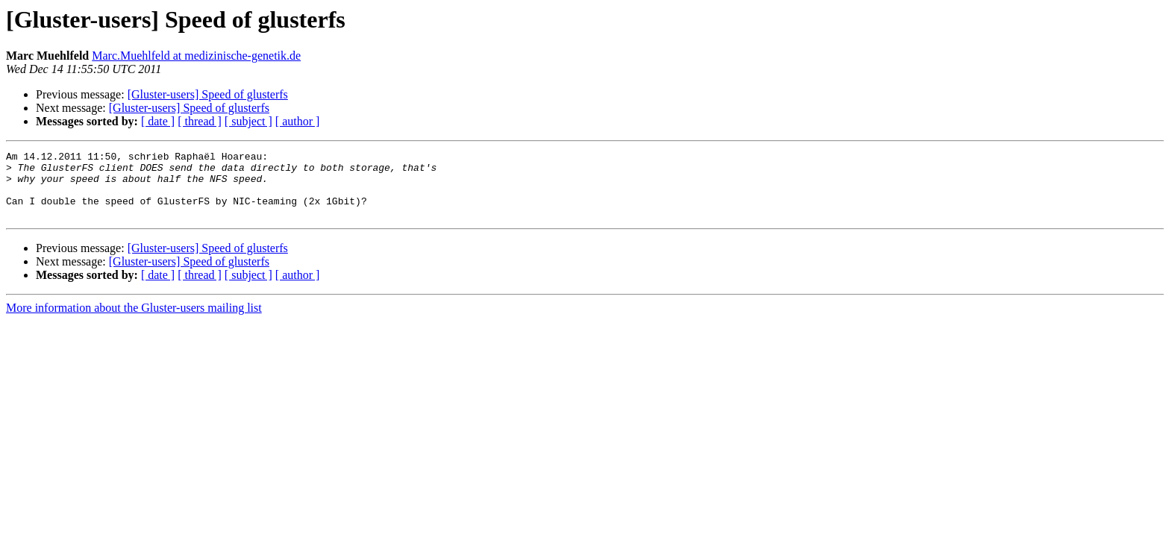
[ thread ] (200, 121)
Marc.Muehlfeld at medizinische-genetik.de (196, 55)
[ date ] (158, 121)
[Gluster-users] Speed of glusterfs (208, 94)
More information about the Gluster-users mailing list (134, 321)
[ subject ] (248, 121)
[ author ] (297, 121)
